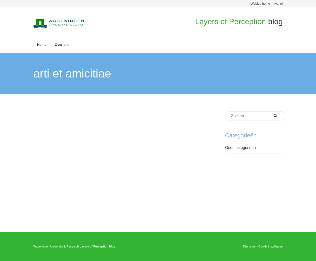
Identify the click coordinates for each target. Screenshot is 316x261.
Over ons (62, 45)
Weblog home (260, 3)
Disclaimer (249, 246)
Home (41, 45)
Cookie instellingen (270, 246)
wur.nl (279, 3)
